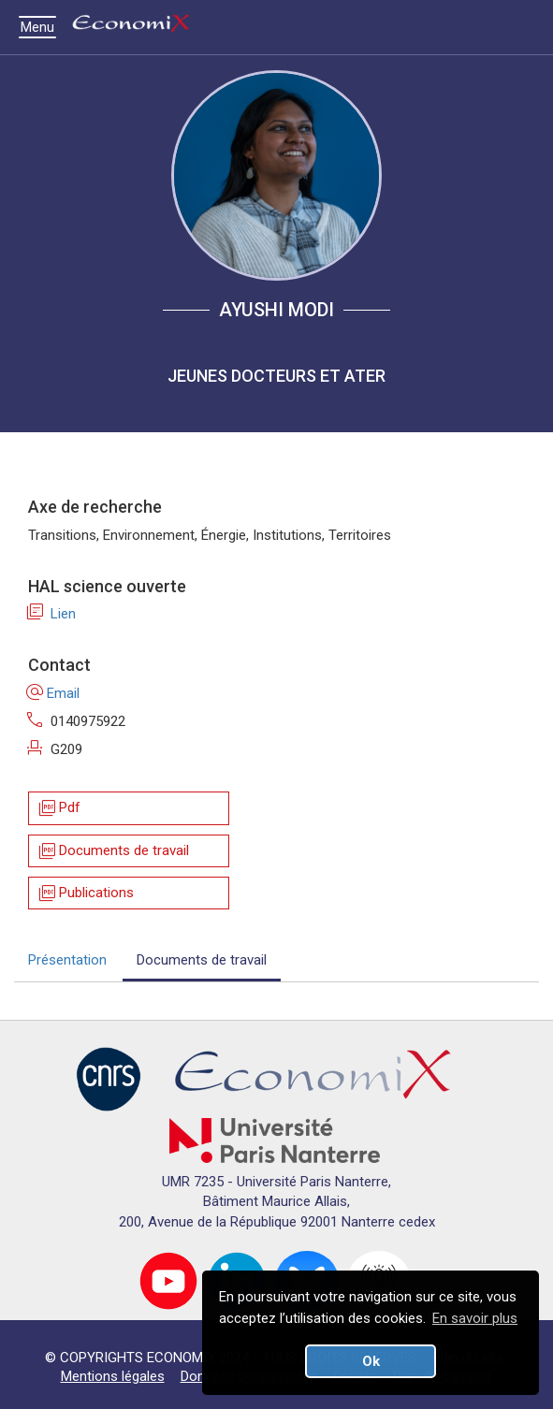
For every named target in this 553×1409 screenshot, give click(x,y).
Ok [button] (371, 1361)
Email (54, 693)
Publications (85, 893)
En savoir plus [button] (474, 1318)
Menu (42, 27)
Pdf (58, 808)
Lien (52, 613)
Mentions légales (113, 1376)
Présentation (67, 959)
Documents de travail (112, 850)
